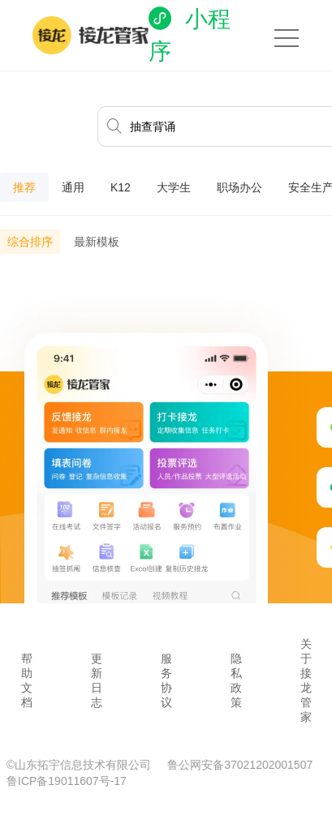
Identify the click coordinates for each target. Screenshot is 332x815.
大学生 (174, 187)
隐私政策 (236, 680)
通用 (73, 187)
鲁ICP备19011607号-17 (66, 780)
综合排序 (30, 241)
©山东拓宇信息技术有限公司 (80, 764)
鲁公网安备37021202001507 (240, 764)
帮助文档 (26, 680)
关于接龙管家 (306, 680)
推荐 (24, 187)
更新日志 (96, 680)
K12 (120, 187)
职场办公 (239, 187)
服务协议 (166, 680)
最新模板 (96, 241)
